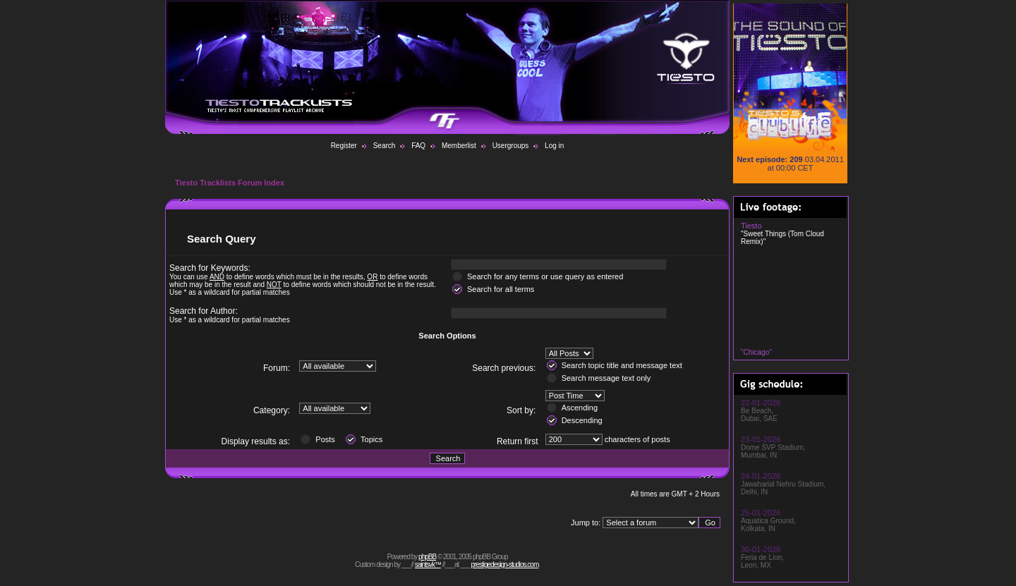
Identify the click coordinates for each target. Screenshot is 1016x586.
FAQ (418, 145)
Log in (554, 145)
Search (384, 145)
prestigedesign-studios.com (505, 564)
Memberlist (459, 145)
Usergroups (510, 145)
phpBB (427, 557)
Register (344, 145)
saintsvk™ (428, 564)
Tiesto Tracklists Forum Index (229, 182)
